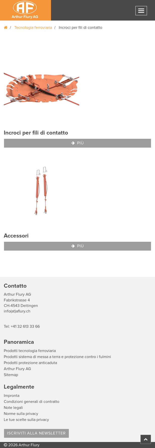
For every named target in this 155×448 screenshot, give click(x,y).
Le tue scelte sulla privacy (26, 419)
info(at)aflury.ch (17, 311)
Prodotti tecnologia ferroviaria (30, 350)
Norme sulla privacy (21, 413)
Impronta (11, 395)
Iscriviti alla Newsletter (36, 433)
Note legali (13, 407)
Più (77, 143)
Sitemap (11, 374)
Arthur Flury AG (17, 368)
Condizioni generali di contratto (31, 401)
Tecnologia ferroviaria (33, 27)
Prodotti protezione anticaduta (30, 362)
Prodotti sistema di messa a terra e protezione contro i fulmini (57, 356)
